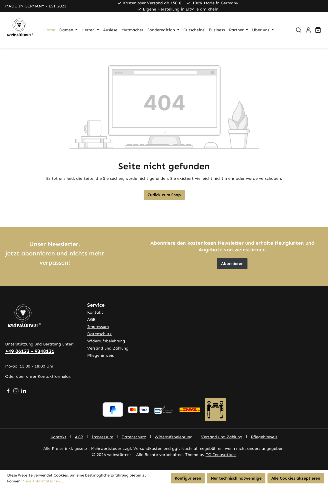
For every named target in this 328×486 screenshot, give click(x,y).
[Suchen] (298, 30)
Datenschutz (99, 333)
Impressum (98, 326)
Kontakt (95, 312)
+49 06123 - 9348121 (29, 351)
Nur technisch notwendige (236, 478)
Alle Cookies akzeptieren (295, 478)
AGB (91, 319)
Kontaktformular (54, 376)
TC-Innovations (221, 454)
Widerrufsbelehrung (106, 341)
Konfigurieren (188, 478)
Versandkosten (147, 448)
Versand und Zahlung (107, 348)
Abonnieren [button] (232, 263)
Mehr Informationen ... (43, 481)
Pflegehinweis (100, 355)
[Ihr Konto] (308, 30)
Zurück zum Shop (164, 194)
